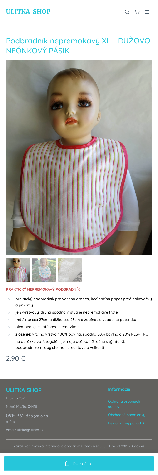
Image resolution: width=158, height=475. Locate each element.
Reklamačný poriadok (126, 423)
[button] (127, 12)
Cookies (138, 446)
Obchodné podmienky (126, 415)
